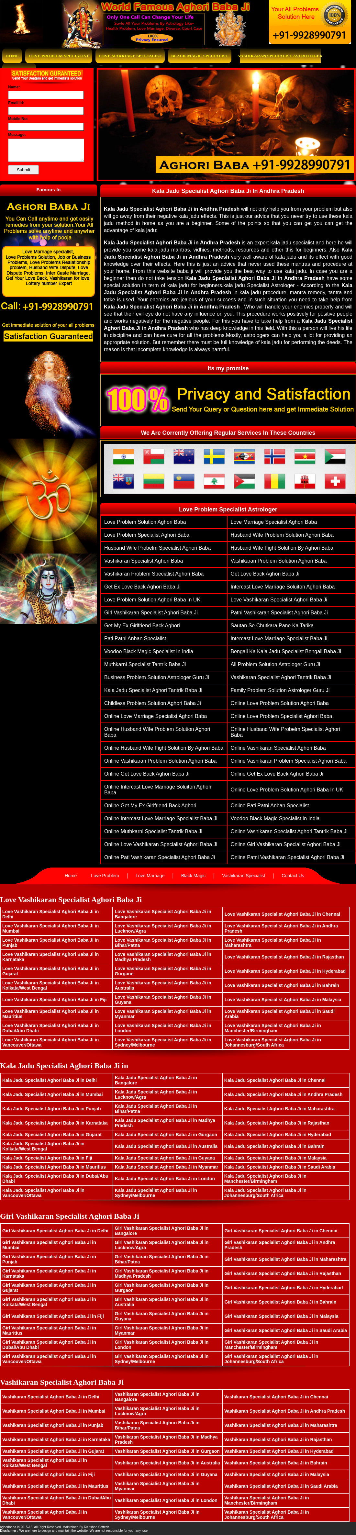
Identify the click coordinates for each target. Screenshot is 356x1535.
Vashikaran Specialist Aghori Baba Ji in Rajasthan (278, 1439)
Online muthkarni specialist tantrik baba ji (153, 831)
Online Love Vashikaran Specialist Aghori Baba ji (160, 844)
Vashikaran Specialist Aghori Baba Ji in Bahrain (275, 1462)
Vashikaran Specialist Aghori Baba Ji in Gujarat (53, 1451)
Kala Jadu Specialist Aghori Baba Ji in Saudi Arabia (279, 1167)
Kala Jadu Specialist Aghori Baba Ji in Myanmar (166, 1167)
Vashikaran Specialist (243, 875)
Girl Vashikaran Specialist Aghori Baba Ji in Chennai (281, 1230)
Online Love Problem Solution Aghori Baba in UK (287, 789)
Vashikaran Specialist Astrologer (280, 55)
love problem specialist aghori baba (146, 535)
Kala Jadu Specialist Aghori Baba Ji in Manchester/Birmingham (265, 1178)
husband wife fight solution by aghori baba (282, 548)
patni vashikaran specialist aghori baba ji (279, 612)
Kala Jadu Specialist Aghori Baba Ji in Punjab (51, 1108)
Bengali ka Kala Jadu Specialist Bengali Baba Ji (286, 651)
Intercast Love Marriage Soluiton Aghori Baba (283, 586)
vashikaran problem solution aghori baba (279, 561)
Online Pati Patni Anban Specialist (270, 805)
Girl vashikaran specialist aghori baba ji (151, 612)
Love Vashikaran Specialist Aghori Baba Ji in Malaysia (283, 999)
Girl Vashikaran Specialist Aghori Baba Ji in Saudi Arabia (286, 1330)
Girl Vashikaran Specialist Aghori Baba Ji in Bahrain (281, 1302)
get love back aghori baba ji (265, 574)
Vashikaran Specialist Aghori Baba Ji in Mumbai (53, 1411)
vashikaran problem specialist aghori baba (154, 574)
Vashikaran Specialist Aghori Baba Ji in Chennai (276, 1396)
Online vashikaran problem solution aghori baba (160, 761)
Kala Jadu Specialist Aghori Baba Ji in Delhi (49, 1080)
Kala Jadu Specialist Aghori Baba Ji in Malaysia (275, 1157)
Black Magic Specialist (199, 55)
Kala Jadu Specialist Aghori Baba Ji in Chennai (275, 1080)
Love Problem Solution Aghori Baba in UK (152, 599)
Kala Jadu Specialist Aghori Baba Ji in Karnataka (54, 1123)
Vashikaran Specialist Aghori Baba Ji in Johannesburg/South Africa (266, 1514)
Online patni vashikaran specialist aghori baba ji (287, 857)
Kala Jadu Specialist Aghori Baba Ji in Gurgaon (166, 1134)
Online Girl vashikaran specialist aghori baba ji (285, 844)
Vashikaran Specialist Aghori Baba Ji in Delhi (50, 1396)
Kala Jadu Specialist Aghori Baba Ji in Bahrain (274, 1146)
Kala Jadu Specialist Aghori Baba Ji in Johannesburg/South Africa (265, 1193)
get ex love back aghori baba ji (142, 586)
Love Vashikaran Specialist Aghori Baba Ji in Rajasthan (284, 956)
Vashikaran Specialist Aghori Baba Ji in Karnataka (56, 1439)
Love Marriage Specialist (130, 55)
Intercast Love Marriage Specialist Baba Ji (279, 638)
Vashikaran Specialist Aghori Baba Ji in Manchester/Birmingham (266, 1500)
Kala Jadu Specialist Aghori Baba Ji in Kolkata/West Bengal (43, 1146)
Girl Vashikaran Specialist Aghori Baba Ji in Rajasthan (283, 1273)
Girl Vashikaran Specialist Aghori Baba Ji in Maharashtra (286, 1259)
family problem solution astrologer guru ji (280, 690)
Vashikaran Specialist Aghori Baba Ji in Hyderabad (279, 1451)
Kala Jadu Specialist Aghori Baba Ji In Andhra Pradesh (228, 191)
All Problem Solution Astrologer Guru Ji (275, 664)
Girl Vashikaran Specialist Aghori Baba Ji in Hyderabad (284, 1287)
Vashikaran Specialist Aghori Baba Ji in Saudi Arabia (281, 1486)
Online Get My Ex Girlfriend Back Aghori (150, 805)
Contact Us (293, 875)
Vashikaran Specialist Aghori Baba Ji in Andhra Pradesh (284, 1411)
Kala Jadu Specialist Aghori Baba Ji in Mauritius (54, 1167)
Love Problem (105, 875)
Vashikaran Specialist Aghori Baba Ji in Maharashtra (280, 1425)
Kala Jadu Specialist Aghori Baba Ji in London (165, 1178)
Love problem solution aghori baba (145, 522)
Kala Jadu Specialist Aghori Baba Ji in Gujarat (52, 1134)
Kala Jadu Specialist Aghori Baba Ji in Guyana (165, 1157)
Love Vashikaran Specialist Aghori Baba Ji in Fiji (54, 999)
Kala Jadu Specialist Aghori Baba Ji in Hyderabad (277, 1134)
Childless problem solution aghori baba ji (152, 703)
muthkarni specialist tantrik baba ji (145, 664)
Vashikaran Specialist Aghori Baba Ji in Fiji (48, 1474)
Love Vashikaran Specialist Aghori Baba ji (279, 599)
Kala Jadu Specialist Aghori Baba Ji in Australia (166, 1146)
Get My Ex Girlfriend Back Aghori (142, 625)
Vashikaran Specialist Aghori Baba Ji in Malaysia (276, 1474)
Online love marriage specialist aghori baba (155, 716)
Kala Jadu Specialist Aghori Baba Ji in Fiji (47, 1157)
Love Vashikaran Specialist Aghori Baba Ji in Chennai (282, 914)
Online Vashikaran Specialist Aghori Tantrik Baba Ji (289, 831)
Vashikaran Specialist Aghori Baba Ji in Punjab (52, 1425)
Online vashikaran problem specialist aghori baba (289, 761)
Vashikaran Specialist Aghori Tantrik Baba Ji (281, 677)
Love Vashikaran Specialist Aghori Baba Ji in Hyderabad (285, 971)
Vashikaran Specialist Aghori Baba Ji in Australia (167, 1462)
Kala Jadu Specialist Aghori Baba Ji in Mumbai (52, 1094)
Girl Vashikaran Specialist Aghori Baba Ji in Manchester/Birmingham (271, 1344)
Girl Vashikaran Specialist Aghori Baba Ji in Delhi (55, 1230)
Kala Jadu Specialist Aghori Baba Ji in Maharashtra (279, 1108)
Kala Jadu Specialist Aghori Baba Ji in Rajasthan (276, 1123)
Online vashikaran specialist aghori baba (278, 748)
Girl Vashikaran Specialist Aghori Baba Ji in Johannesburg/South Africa (271, 1359)
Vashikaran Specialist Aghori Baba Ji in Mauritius (55, 1486)
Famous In (48, 189)
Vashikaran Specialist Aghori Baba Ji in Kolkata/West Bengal (44, 1463)
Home (12, 55)
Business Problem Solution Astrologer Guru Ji (156, 677)
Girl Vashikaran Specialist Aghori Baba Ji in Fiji (53, 1316)
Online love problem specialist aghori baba (281, 716)
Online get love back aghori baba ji (146, 774)
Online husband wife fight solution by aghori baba (163, 748)
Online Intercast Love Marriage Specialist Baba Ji (160, 818)
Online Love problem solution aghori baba (280, 703)
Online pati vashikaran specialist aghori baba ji (159, 857)
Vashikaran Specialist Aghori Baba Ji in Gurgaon (167, 1451)
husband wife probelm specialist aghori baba (157, 548)
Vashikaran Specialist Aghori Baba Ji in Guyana (166, 1474)
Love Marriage (150, 875)
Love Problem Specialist (58, 55)
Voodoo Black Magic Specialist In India (148, 651)
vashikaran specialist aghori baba (143, 561)
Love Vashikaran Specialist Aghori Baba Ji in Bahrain (282, 985)
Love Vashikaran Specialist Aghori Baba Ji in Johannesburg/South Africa (273, 1042)
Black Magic (193, 875)
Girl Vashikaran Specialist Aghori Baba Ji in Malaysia (282, 1316)
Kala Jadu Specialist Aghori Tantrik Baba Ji (153, 690)
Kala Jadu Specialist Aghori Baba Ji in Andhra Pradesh (283, 1094)
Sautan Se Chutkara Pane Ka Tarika (272, 625)
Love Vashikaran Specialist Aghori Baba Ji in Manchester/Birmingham (273, 1028)
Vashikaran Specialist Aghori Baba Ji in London (166, 1500)
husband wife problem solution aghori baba (282, 535)
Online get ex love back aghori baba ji (277, 774)
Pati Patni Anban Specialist (135, 638)
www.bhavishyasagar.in (128, 1527)
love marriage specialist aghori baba (274, 522)
